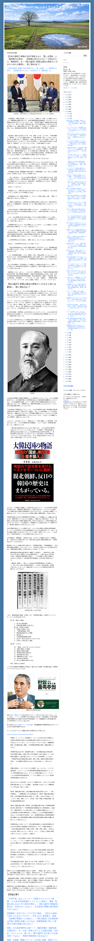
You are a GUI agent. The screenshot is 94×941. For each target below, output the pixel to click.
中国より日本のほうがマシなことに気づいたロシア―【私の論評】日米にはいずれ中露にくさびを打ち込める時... (76, 273)
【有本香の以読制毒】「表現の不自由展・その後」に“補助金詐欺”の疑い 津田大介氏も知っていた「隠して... (76, 307)
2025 (66, 97)
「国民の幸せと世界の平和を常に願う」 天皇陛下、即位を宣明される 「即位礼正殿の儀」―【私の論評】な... (76, 184)
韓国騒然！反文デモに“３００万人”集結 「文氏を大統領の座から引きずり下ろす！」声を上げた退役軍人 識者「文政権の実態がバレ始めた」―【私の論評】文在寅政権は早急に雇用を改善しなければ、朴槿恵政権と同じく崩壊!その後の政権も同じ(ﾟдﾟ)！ (32, 918)
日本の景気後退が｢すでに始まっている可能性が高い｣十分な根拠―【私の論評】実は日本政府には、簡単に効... (76, 259)
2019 (66, 111)
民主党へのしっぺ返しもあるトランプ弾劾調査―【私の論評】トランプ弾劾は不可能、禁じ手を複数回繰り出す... (76, 252)
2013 (66, 367)
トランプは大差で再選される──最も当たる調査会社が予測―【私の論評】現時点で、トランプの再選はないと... (76, 218)
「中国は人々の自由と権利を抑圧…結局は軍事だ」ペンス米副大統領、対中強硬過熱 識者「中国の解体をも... (76, 164)
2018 (66, 355)
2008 (66, 379)
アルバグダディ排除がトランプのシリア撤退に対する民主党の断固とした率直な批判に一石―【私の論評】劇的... (76, 143)
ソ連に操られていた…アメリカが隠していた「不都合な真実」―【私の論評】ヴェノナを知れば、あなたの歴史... (76, 205)
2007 (66, 381)
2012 (66, 369)
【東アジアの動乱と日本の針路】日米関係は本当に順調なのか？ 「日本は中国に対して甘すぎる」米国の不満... (76, 239)
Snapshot (66, 400)
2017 (66, 357)
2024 (66, 99)
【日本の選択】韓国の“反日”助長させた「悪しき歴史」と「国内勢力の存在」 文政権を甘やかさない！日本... (76, 136)
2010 (66, 374)
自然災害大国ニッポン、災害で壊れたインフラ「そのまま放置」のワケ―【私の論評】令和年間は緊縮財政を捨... (76, 245)
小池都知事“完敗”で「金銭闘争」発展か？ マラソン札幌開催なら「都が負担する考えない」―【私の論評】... (76, 150)
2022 (66, 104)
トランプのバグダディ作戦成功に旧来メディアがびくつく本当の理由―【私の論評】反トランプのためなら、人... (76, 129)
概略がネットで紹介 (24, 724)
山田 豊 (67, 69)
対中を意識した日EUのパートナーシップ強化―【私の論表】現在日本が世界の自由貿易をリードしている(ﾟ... (76, 225)
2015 (66, 362)
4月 (68, 344)
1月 (68, 352)
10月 (68, 118)
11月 (68, 116)
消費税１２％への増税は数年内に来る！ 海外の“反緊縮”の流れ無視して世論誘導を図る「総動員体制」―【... (76, 232)
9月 (68, 332)
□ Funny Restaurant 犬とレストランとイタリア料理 (39, 7)
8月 (68, 335)
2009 (66, 376)
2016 (66, 359)
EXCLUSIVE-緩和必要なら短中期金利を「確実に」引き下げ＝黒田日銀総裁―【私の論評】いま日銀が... (76, 198)
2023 (66, 102)
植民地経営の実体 (45, 321)
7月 (68, 337)
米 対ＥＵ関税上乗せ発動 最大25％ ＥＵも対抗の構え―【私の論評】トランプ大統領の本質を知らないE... (76, 211)
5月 (68, 342)
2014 (66, 364)
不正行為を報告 (68, 386)
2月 (68, 349)
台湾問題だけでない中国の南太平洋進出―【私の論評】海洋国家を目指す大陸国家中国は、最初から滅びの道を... (76, 286)
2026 (66, 94)
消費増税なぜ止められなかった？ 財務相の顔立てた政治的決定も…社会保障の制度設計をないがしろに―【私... (76, 327)
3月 (68, 347)
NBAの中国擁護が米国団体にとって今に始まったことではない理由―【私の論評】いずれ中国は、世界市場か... (76, 191)
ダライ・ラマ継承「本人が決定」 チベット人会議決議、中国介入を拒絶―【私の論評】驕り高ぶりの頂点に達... (76, 293)
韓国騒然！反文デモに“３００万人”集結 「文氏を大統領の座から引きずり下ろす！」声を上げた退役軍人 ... (76, 300)
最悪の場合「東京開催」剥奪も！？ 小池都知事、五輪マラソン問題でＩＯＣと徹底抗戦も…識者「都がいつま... (76, 123)
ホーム (67, 62)
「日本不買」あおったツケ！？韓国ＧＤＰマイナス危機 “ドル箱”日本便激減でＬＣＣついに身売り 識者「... (76, 157)
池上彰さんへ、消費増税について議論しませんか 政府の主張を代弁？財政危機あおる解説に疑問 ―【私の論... (76, 280)
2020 (66, 109)
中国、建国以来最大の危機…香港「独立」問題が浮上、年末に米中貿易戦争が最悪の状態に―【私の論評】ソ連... (76, 321)
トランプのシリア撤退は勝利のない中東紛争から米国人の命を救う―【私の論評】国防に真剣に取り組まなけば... (76, 170)
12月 (68, 113)
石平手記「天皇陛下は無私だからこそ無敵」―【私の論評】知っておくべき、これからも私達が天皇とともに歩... (76, 177)
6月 (68, 340)
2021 (66, 106)
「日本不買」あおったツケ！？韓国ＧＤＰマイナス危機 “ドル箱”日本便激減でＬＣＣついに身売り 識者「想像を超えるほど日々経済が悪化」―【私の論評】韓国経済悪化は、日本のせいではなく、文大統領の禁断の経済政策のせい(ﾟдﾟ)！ (32, 904)
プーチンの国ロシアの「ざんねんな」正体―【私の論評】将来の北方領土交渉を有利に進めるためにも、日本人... (76, 314)
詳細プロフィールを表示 (70, 88)
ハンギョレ (17, 717)
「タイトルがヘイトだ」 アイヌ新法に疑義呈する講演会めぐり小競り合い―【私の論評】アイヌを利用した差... (76, 266)
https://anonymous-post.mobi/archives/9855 (20, 734)
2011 (66, 371)
